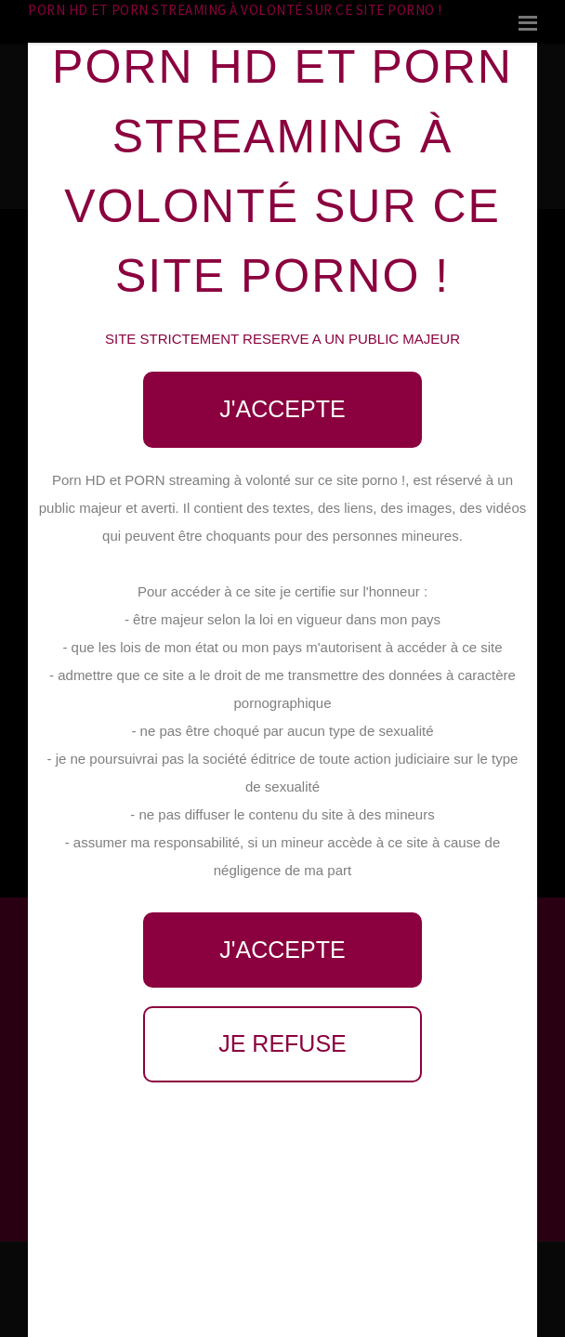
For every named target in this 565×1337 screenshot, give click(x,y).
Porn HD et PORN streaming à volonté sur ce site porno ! (235, 10)
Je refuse (282, 1043)
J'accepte (282, 409)
